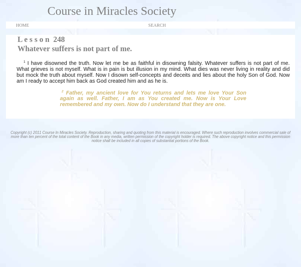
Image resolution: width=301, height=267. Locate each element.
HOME (22, 25)
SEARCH (157, 25)
